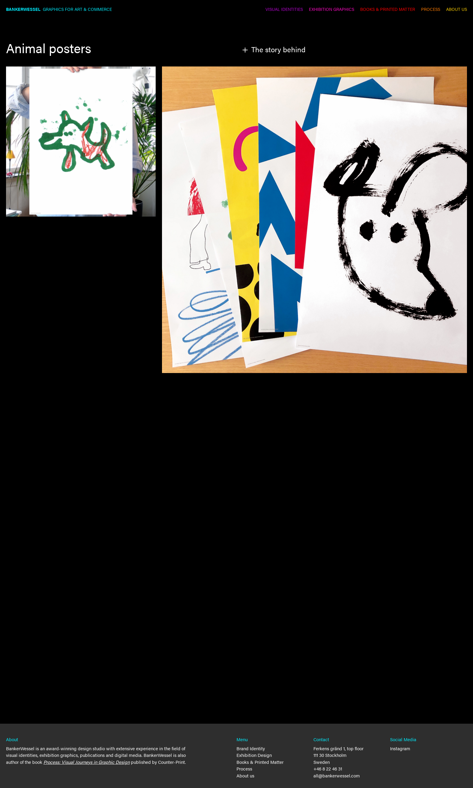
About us (245, 775)
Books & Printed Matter (260, 762)
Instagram (400, 748)
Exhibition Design (254, 755)
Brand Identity (251, 748)
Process (244, 768)
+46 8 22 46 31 (327, 768)
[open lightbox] (314, 219)
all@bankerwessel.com (336, 775)
